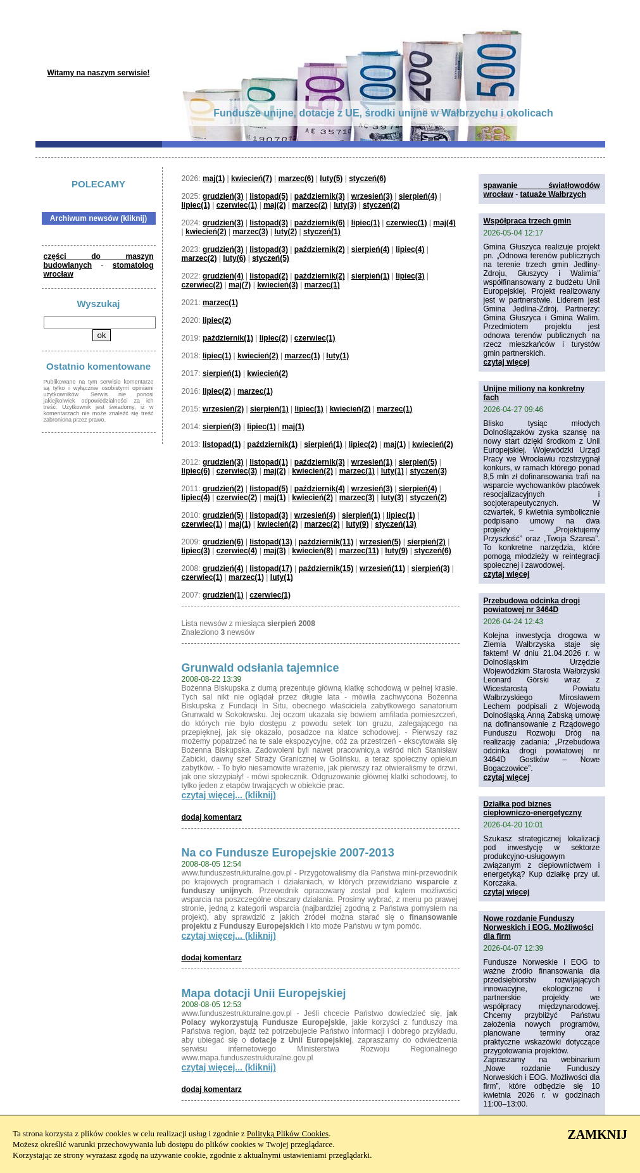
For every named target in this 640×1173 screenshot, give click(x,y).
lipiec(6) (196, 471)
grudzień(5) (223, 515)
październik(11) (325, 541)
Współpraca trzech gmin (528, 220)
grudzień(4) (223, 276)
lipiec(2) (217, 320)
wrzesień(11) (382, 568)
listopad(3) (268, 222)
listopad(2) (268, 276)
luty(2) (285, 231)
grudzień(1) (223, 595)
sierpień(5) (418, 462)
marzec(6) (296, 178)
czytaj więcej (507, 362)
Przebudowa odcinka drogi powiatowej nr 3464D (532, 605)
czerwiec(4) (237, 550)
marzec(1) (322, 284)
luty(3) (345, 205)
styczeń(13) (395, 524)
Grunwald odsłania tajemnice (260, 668)
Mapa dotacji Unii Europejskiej (264, 993)
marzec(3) (250, 231)
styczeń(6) (367, 178)
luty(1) (337, 355)
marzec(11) (359, 550)
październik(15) (325, 568)
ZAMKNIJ (597, 1134)
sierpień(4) (418, 196)
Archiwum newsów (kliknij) (98, 218)
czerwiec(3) (237, 471)
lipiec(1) (196, 205)
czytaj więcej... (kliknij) (229, 795)
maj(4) (444, 222)
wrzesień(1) (371, 462)
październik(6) (319, 222)
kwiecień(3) (277, 284)
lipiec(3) (410, 276)
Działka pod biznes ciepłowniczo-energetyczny (533, 808)
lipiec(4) (410, 249)
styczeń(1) (322, 231)
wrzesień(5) (380, 541)
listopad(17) (270, 568)
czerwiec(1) (237, 205)
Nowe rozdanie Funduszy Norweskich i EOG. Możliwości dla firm (539, 927)
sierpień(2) (426, 541)
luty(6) (234, 258)
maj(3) (274, 550)
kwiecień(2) (206, 231)
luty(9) (357, 524)
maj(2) (274, 205)
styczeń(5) (270, 258)
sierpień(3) (222, 426)
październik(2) (319, 249)
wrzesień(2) (223, 409)
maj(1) (214, 178)
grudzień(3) (223, 196)
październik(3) (319, 196)
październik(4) (319, 488)
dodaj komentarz (212, 817)
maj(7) (240, 284)
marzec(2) (309, 205)
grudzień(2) (223, 488)
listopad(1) (222, 444)
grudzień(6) (223, 541)
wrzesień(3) (371, 196)
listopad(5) (268, 196)
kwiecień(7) (251, 178)
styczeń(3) (428, 471)
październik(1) (228, 338)
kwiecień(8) (312, 550)
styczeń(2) (381, 205)
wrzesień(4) (315, 515)
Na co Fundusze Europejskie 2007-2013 (288, 852)
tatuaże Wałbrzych (553, 194)
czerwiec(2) (202, 284)
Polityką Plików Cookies (288, 1133)
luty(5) (331, 178)
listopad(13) (270, 541)
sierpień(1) (370, 276)
